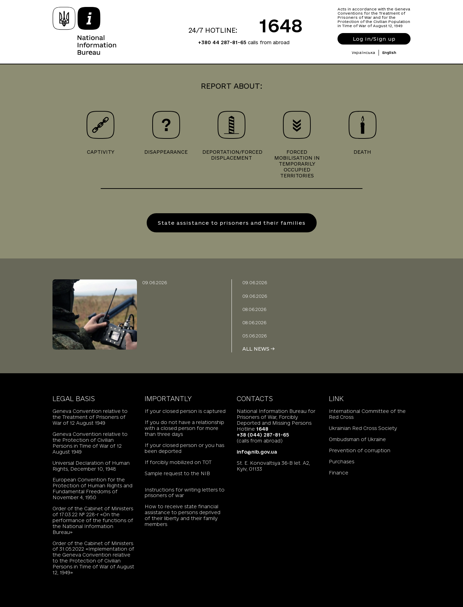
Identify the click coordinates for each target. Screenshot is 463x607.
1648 (281, 25)
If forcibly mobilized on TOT (178, 462)
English (389, 52)
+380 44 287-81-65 (222, 42)
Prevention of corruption (359, 450)
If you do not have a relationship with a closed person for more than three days (184, 428)
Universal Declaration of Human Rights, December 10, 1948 (91, 466)
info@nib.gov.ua (257, 452)
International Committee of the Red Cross (367, 414)
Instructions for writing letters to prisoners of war (185, 492)
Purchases (341, 461)
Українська (363, 52)
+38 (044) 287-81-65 (263, 435)
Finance (338, 473)
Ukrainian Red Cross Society (363, 428)
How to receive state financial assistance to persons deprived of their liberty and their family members (182, 515)
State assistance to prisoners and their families (232, 223)
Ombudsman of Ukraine (357, 439)
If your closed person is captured (185, 411)
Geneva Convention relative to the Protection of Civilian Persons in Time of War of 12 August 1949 (90, 443)
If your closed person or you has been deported (184, 448)
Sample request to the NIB (177, 473)
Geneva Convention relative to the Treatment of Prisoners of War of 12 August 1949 (90, 417)
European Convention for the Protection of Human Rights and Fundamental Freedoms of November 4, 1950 (92, 488)
